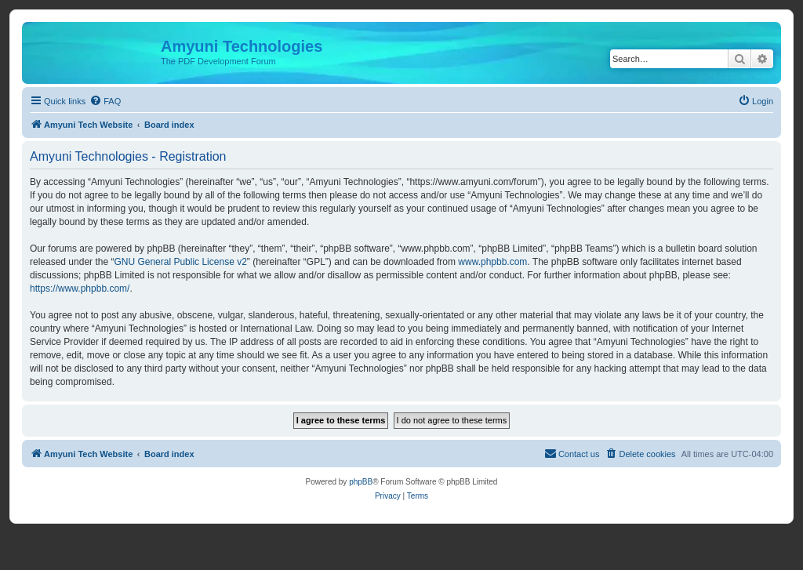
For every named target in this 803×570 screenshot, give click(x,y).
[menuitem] (105, 101)
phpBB (360, 481)
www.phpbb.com (492, 261)
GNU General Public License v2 (180, 261)
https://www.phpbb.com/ (79, 288)
